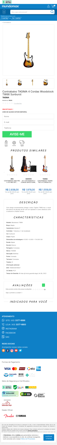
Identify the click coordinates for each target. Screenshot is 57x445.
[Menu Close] (4, 12)
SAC (7, 337)
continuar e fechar (48, 437)
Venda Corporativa (32, 430)
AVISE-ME (17, 134)
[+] (43, 285)
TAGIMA (5, 97)
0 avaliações (18, 103)
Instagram (11, 329)
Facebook (11, 333)
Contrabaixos (7, 22)
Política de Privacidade (28, 439)
